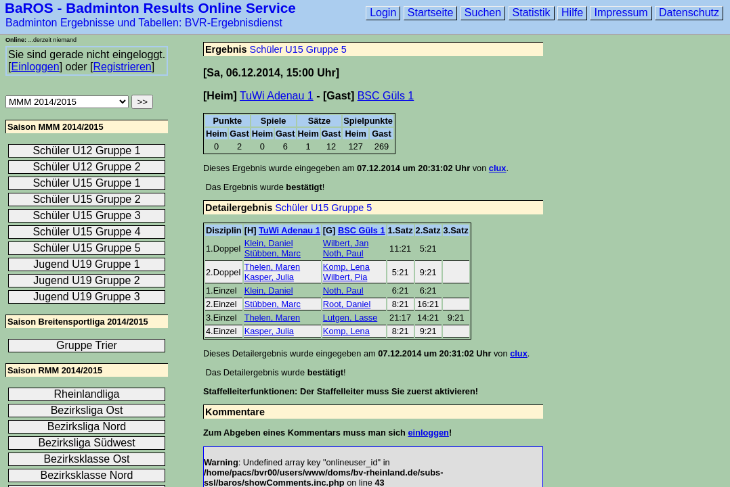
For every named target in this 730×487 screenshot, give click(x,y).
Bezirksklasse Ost (86, 459)
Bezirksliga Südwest (86, 442)
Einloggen (35, 66)
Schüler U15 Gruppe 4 (86, 231)
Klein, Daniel (268, 243)
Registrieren (122, 66)
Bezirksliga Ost (87, 410)
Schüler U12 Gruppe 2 (86, 166)
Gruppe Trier (86, 345)
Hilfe (572, 12)
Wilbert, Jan (346, 243)
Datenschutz (689, 12)
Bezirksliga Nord (86, 426)
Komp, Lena (346, 267)
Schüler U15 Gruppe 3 (86, 215)
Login (383, 12)
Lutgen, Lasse (350, 317)
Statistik (532, 12)
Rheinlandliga (87, 394)
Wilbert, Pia (345, 277)
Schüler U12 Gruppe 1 (86, 150)
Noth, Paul (343, 253)
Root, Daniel (346, 304)
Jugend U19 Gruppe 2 (86, 280)
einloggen (428, 432)
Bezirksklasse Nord (87, 475)
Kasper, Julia (269, 277)
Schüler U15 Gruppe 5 (298, 49)
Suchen (483, 12)
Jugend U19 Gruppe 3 (86, 296)
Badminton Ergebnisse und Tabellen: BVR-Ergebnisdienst (143, 22)
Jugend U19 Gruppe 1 (86, 264)
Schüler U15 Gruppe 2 (86, 199)
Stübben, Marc (272, 253)
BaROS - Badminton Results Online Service (150, 8)
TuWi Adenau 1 (277, 95)
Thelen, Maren (272, 267)
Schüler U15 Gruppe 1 (86, 183)
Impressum (620, 12)
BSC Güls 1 (386, 95)
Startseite (431, 12)
